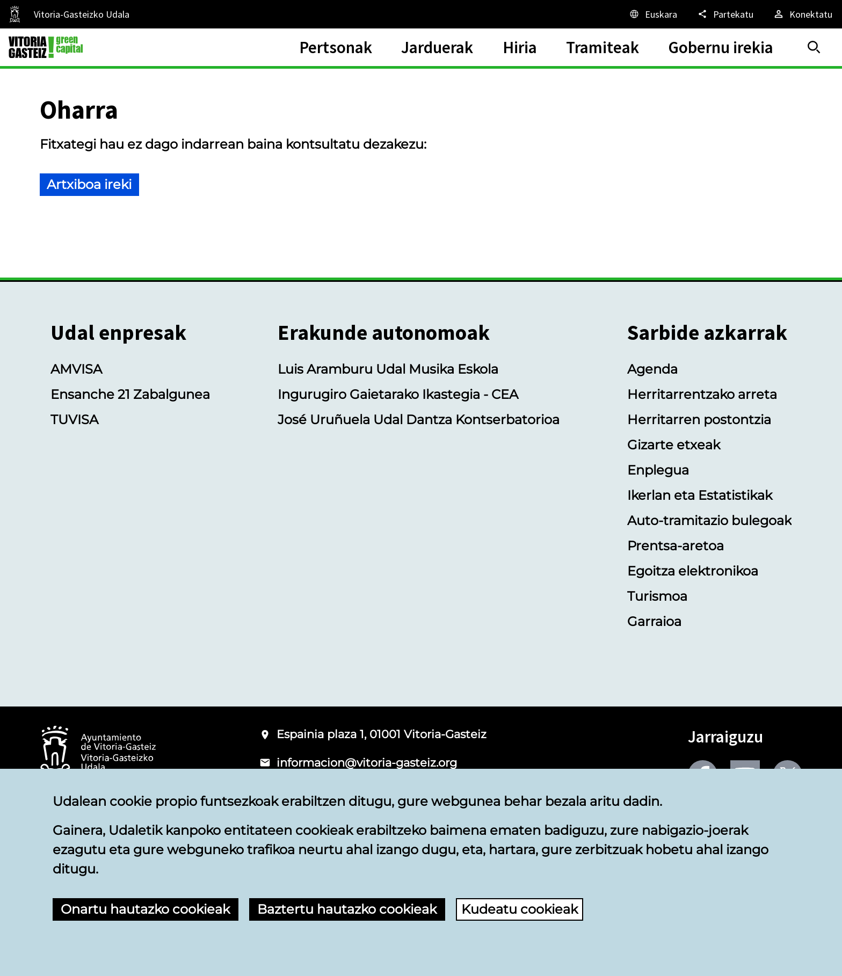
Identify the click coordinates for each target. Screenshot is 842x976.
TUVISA (74, 419)
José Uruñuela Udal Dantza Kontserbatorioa (419, 419)
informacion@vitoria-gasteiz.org (367, 762)
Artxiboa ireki (89, 184)
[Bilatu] (814, 47)
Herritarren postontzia (699, 419)
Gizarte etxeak (673, 445)
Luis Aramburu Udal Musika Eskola (388, 369)
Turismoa (657, 596)
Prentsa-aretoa (675, 545)
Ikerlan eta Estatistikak (699, 495)
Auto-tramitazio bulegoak (709, 520)
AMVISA (76, 369)
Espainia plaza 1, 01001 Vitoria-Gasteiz (382, 734)
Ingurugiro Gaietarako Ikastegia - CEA (398, 394)
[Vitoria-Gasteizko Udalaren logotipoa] (98, 753)
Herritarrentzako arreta (702, 394)
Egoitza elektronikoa (692, 571)
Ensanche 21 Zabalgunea (130, 394)
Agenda (652, 369)
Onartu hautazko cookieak (145, 909)
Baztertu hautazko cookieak (347, 909)
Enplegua (658, 470)
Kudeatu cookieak (519, 909)
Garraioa (654, 621)
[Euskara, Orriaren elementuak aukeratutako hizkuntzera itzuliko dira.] (652, 14)
